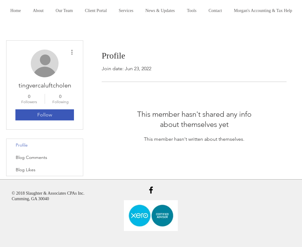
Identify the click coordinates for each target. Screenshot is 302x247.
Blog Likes (25, 169)
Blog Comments (31, 157)
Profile (22, 145)
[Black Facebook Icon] (151, 190)
